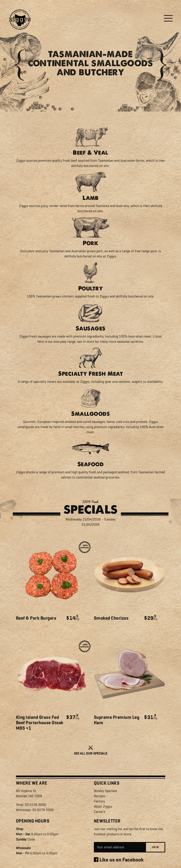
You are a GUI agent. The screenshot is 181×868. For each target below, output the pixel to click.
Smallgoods (90, 413)
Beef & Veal (90, 152)
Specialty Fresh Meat (90, 373)
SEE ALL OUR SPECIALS (90, 753)
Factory (99, 801)
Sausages (91, 328)
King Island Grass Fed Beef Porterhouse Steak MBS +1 (39, 722)
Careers (99, 812)
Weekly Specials (105, 791)
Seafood (90, 464)
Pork (90, 243)
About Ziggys (103, 806)
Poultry (90, 288)
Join (155, 847)
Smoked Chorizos (111, 618)
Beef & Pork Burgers (36, 618)
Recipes (99, 796)
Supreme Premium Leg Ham (116, 720)
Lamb (90, 197)
